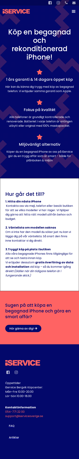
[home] (16, 10)
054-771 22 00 (15, 412)
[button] (72, 11)
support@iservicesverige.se (24, 416)
